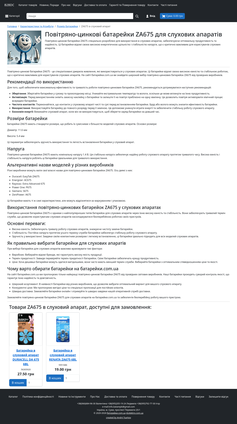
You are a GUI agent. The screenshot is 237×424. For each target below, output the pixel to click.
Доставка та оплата (95, 5)
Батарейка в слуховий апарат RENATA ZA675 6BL (63, 355)
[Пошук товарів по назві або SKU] (79, 16)
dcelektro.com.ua (134, 413)
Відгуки (77, 5)
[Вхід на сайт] (150, 16)
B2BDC (9, 5)
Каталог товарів (28, 5)
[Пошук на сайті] (137, 16)
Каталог (13, 396)
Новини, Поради (49, 5)
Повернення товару (143, 396)
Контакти (153, 5)
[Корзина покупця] (172, 16)
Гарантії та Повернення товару (127, 5)
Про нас (66, 5)
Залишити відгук (218, 396)
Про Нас (95, 396)
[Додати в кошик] (18, 382)
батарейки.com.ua (116, 413)
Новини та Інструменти (72, 396)
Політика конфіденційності (38, 396)
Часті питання (169, 5)
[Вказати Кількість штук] (34, 382)
